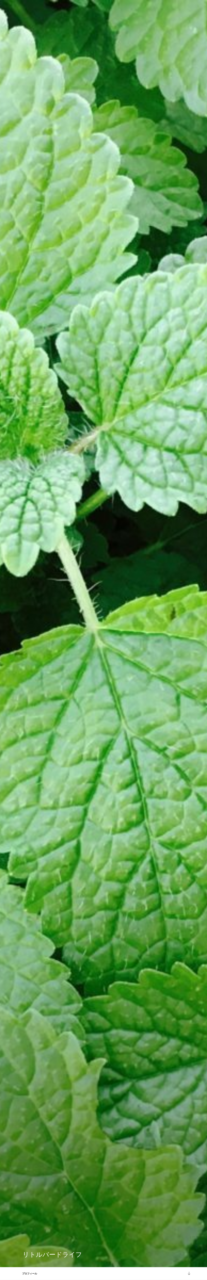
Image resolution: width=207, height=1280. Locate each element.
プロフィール (29, 1273)
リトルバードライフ (52, 1254)
